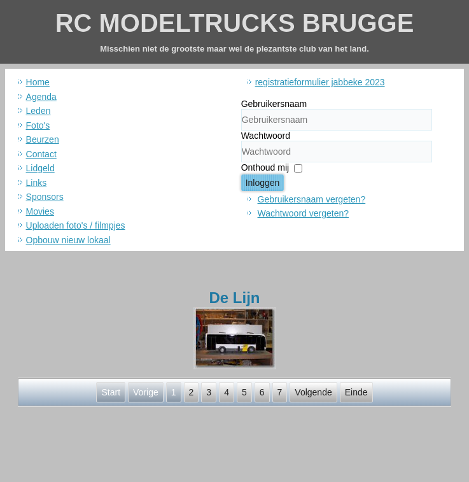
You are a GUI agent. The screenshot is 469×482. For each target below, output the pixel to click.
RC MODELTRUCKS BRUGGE (234, 23)
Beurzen (42, 139)
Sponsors (45, 197)
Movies (40, 211)
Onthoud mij (265, 167)
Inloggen (263, 183)
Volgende (313, 392)
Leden (38, 111)
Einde (356, 392)
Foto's (38, 125)
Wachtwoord (265, 136)
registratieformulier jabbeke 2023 (320, 82)
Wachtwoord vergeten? (303, 213)
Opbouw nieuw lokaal (68, 240)
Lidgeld (40, 168)
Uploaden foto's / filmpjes (75, 225)
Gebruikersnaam (274, 104)
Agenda (41, 97)
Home (38, 82)
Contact (41, 154)
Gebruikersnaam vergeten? (312, 199)
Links (36, 183)
